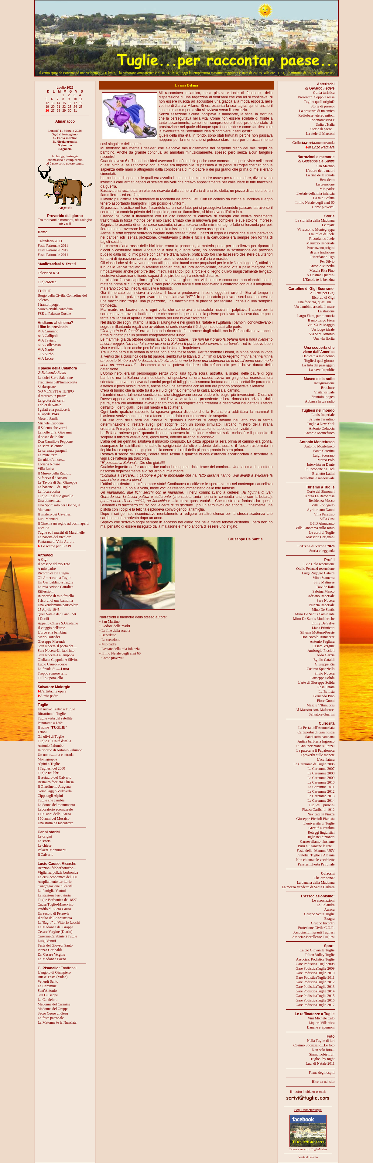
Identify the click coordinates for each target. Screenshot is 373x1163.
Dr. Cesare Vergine (51, 954)
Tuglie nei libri (49, 773)
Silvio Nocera (324, 673)
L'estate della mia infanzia (315, 193)
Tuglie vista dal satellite (55, 718)
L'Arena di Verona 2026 (316, 546)
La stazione (326, 311)
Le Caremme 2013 (320, 796)
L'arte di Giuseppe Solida (316, 682)
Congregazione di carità (55, 886)
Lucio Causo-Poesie (52, 664)
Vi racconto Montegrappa (316, 229)
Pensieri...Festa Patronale (316, 864)
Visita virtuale (324, 392)
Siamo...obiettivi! (322, 1054)
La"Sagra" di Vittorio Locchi (59, 922)
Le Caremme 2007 (320, 769)
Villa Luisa (46, 469)
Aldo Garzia (326, 655)
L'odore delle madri (320, 170)
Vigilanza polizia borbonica (58, 872)
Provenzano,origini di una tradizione (321, 250)
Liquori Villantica (321, 1023)
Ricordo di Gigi (323, 297)
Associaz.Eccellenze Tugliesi (313, 937)
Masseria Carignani (320, 537)
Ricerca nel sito (323, 1082)
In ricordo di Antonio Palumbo (60, 750)
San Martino (326, 166)
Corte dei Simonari (320, 491)
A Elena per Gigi (322, 293)
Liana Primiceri (323, 628)
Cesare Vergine (324, 646)
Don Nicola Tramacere (317, 637)
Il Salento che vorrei (52, 428)
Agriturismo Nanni (321, 510)
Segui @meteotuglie (308, 1110)
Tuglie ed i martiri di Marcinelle (61, 532)
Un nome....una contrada (56, 755)
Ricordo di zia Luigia (53, 573)
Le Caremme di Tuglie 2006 (313, 764)
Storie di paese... (322, 129)
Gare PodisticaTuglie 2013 (315, 986)
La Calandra (326, 905)
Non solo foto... (323, 1050)
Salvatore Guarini (322, 714)
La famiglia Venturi (52, 891)
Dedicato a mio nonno (318, 356)
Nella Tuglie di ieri (321, 1041)
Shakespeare (47, 387)
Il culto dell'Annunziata (55, 918)
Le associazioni (323, 900)
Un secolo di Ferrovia (53, 913)
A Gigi (42, 559)
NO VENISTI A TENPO (56, 391)
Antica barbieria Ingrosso (316, 741)
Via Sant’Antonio (321, 334)
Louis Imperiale (322, 415)
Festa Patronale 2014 (53, 255)
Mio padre (327, 189)
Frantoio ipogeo (322, 397)
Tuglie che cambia (51, 800)
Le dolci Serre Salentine (55, 378)
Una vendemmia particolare (58, 605)
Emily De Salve (323, 623)
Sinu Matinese (324, 582)
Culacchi (327, 873)
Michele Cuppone (51, 423)
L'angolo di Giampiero (54, 972)
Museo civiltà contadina (55, 309)
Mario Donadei (49, 637)
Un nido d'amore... (51, 459)
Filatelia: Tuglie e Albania (316, 855)
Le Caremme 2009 (320, 778)
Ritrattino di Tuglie (52, 714)
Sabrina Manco (324, 591)
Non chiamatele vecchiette (315, 860)
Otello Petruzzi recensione (315, 568)
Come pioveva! (323, 207)
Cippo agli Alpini (50, 796)
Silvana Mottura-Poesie (317, 632)
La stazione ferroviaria (54, 895)
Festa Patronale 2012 (53, 250)
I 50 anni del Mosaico (54, 818)
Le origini (45, 836)
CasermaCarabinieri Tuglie (57, 936)
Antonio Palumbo (50, 745)
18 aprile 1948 (48, 414)
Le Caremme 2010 (320, 782)
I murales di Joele (322, 234)
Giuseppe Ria (325, 664)
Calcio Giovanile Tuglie (316, 950)
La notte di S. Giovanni (55, 432)
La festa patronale (51, 1018)
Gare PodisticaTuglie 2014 (315, 991)
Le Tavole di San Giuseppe (57, 482)
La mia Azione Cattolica (55, 587)
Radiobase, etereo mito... (316, 115)
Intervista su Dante (321, 464)
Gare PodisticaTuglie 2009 (315, 968)
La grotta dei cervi (51, 400)
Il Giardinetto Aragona (54, 786)
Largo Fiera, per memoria (315, 316)
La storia (44, 841)
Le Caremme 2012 (320, 791)
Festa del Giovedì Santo (55, 945)
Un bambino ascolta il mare (314, 306)
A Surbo (45, 354)
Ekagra (329, 918)
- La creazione (109, 640)
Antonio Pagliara (322, 641)
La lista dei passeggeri (318, 365)
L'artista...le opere (53, 691)
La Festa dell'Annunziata (316, 728)
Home (42, 232)
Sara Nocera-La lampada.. (57, 655)
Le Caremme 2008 (320, 773)
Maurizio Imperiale (320, 243)
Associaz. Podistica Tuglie (315, 959)
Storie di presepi (323, 106)
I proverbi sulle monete (318, 755)
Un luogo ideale (323, 329)
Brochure (328, 388)
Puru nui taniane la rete (315, 846)
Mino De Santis (323, 609)
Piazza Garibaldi (50, 950)
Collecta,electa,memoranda (313, 143)
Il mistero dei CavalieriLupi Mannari (54, 516)
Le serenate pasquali (52, 450)
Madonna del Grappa (53, 1009)
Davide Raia (326, 587)
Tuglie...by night (322, 1059)
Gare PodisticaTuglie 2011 (315, 977)
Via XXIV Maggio (321, 325)
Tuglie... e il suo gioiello (55, 496)
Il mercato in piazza (52, 396)
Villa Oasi (327, 519)
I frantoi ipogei (49, 304)
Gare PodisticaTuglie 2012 (315, 982)
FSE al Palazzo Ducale (54, 313)
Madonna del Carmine (54, 1004)
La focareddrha (49, 491)
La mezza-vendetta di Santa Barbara (308, 887)
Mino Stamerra (323, 578)
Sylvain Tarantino (321, 419)
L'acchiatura (326, 759)
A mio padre (47, 568)
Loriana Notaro (49, 464)
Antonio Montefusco (319, 433)
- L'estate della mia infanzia (119, 649)
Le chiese (45, 845)
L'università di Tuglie (319, 823)
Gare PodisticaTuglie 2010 (315, 973)
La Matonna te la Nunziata (57, 1022)
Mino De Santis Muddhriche (314, 619)
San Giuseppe (48, 995)
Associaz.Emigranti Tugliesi (314, 932)
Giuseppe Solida (323, 678)
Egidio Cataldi (324, 660)
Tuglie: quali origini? (319, 102)
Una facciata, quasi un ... (316, 302)
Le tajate (328, 225)
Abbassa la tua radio (320, 401)
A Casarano (48, 331)
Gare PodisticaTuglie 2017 (315, 1005)
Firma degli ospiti (321, 1072)
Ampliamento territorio (55, 881)
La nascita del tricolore (54, 537)
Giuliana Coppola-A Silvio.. (58, 660)
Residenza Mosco (322, 500)
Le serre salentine (50, 446)
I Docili (43, 619)
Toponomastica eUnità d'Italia (322, 122)
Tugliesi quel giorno (319, 361)
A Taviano (47, 340)
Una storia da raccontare (55, 823)
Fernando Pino (323, 696)
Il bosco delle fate (51, 437)
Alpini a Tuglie (49, 764)
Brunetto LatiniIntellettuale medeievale (317, 475)
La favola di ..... (53, 669)
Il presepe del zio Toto (54, 564)
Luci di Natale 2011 (320, 1063)
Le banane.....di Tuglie (54, 487)
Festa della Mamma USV (316, 850)
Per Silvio (327, 261)
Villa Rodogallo (322, 505)
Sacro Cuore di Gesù (53, 1013)
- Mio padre (108, 644)
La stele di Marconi (320, 133)
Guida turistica (324, 92)
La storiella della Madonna (315, 220)
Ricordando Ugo (322, 257)
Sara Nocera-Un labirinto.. (57, 650)
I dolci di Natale (49, 405)
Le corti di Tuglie (322, 532)
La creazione (325, 184)
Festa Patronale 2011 (53, 245)
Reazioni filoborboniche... (57, 868)
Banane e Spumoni (321, 1027)
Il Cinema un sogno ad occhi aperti (63, 523)
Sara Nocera (326, 600)
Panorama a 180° (50, 723)
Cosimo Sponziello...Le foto (314, 1045)
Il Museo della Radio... (54, 473)
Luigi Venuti (47, 941)
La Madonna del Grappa (55, 927)
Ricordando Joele (322, 238)
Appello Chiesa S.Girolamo (58, 623)
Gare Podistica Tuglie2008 (315, 964)
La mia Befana (324, 198)
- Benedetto (107, 635)
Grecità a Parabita (322, 828)
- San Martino (109, 621)
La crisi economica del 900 (57, 877)
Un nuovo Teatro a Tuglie (56, 709)
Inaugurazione (324, 383)
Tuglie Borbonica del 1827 (57, 900)
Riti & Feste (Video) (52, 977)
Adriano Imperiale (321, 596)
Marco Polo (325, 460)
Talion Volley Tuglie (319, 955)
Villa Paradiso (324, 514)
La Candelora (47, 1000)
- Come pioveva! (111, 658)
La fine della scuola (320, 175)
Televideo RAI (50, 273)
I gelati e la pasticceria (54, 409)
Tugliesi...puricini (321, 805)
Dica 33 (43, 528)
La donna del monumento (56, 805)
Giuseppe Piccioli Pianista (315, 819)
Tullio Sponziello (50, 678)
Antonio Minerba (322, 266)
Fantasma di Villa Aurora (56, 541)
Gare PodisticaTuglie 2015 (315, 996)
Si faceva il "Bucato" (53, 478)
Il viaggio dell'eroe (51, 628)
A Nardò (46, 349)
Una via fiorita (324, 338)
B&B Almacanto (322, 523)
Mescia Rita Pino (322, 270)
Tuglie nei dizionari (320, 837)
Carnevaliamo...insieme (317, 841)
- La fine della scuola (114, 630)
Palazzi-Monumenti (52, 850)
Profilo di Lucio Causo (54, 909)
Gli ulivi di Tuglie (51, 736)
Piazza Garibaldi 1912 (318, 810)
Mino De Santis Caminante (314, 614)
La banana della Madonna (315, 882)
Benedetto (327, 180)
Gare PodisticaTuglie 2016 (315, 1000)
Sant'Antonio (47, 990)
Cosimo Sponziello (321, 669)
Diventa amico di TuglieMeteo (308, 1149)
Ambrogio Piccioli (321, 650)
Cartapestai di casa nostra (315, 732)
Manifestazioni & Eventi (57, 264)
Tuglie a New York (321, 424)
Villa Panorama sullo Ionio (315, 528)
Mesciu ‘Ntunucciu (320, 705)
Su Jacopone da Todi (319, 469)
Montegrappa (47, 759)
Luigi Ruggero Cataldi (318, 573)
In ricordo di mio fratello (56, 596)
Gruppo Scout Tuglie (319, 914)
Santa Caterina (323, 451)
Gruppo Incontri (323, 923)
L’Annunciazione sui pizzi (315, 746)
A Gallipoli (48, 336)
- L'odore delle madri (114, 626)
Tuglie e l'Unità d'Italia (54, 741)
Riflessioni (45, 591)
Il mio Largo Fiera (321, 320)
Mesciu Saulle (48, 419)
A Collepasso (49, 345)
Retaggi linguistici (321, 832)
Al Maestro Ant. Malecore (314, 710)
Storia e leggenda (321, 551)
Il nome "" (52, 727)
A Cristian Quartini (321, 275)
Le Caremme (47, 986)
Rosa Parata (326, 687)
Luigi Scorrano (323, 455)
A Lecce (45, 358)
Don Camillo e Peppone (55, 441)
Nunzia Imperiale (322, 605)
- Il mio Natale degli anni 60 (120, 653)
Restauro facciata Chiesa (56, 782)
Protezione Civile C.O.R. (316, 928)
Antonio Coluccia (322, 428)
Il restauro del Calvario (54, 777)
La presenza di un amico (316, 111)
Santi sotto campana (320, 737)
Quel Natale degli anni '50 (57, 614)
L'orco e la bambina (52, 632)
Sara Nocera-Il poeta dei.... (57, 646)
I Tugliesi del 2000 (51, 768)
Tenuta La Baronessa (319, 496)
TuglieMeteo (47, 282)
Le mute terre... (49, 455)
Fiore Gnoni (325, 701)
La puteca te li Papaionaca (315, 750)
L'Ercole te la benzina (318, 279)
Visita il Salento (308, 1157)
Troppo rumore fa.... (52, 673)
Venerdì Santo (48, 981)
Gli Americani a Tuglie (54, 578)
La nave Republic (322, 370)
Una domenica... (50, 500)
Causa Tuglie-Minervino (56, 904)
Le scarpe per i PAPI (56, 546)
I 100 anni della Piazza (54, 814)
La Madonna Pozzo (52, 959)
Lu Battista (327, 691)
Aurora (329, 909)
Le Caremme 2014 (320, 800)
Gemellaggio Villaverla (55, 791)
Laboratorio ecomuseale (55, 809)
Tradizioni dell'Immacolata (57, 382)
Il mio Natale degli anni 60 (315, 202)
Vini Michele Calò (321, 1018)
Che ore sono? (324, 878)
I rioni (42, 732)
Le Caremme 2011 (321, 787)
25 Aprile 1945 (49, 609)
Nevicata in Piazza (320, 814)
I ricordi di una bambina (55, 600)
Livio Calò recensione (319, 564)
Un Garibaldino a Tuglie (55, 582)
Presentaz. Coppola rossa (316, 97)
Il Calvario (45, 854)
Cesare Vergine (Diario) (55, 932)
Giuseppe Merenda (51, 641)
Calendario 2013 (50, 241)
